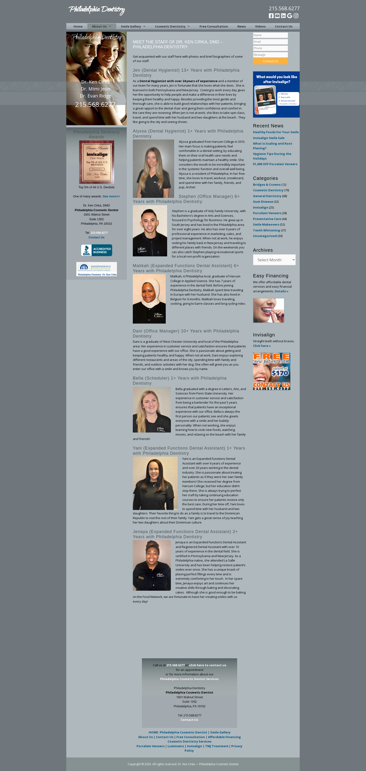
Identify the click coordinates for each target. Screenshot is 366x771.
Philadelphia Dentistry (96, 10)
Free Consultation (214, 26)
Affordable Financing (224, 737)
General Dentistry (267, 196)
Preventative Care (267, 219)
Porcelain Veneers (151, 746)
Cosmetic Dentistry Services (189, 741)
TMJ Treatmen (216, 746)
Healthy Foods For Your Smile (276, 132)
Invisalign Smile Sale (269, 138)
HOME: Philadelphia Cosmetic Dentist (178, 732)
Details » (282, 291)
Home (78, 26)
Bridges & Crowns (267, 184)
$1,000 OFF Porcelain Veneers (275, 164)
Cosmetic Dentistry (175, 26)
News (241, 26)
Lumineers (176, 746)
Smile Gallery (135, 26)
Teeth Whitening (266, 230)
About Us (104, 26)
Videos (260, 26)
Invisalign (194, 746)
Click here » (262, 346)
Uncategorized (265, 236)
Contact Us (283, 26)
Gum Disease (263, 201)
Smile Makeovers (266, 224)
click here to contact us (207, 665)
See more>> (111, 196)
